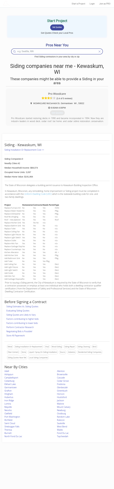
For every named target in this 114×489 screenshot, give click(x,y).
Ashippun (8, 374)
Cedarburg (9, 380)
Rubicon (61, 420)
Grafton (8, 390)
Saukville (61, 423)
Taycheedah (62, 436)
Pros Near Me (17, 464)
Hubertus (8, 397)
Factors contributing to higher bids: (22, 319)
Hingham (8, 394)
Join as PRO (104, 4)
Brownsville (62, 374)
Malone (60, 403)
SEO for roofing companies (91, 474)
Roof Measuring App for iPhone (54, 471)
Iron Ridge (9, 400)
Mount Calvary (63, 407)
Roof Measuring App (50, 468)
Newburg (61, 410)
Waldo (60, 429)
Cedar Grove (63, 380)
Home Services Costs (20, 461)
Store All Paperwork (15, 335)
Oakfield (8, 413)
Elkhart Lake (10, 384)
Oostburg (61, 413)
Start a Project (78, 4)
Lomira (7, 403)
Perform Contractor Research (20, 327)
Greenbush (62, 390)
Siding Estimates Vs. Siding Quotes (22, 306)
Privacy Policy (85, 464)
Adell (6, 371)
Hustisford (62, 397)
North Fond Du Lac (13, 436)
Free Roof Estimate (19, 471)
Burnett (8, 433)
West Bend (62, 426)
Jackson (60, 400)
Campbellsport (11, 377)
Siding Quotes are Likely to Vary (21, 314)
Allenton (61, 371)
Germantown (10, 387)
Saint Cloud (9, 423)
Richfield (8, 420)
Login (92, 4)
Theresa (8, 429)
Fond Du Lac (63, 433)
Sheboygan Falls (11, 426)
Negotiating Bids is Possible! (19, 331)
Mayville (8, 407)
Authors (83, 468)
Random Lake (63, 416)
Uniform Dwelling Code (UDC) (38, 194)
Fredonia (61, 384)
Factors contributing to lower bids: (22, 323)
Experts (45, 464)
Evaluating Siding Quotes (17, 310)
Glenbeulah (62, 387)
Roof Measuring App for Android (54, 474)
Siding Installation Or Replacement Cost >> (24, 149)
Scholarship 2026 (87, 461)
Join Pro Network (49, 461)
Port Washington (12, 416)
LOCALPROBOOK (20, 3)
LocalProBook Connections (91, 471)
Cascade (61, 377)
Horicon (60, 394)
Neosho (8, 410)
